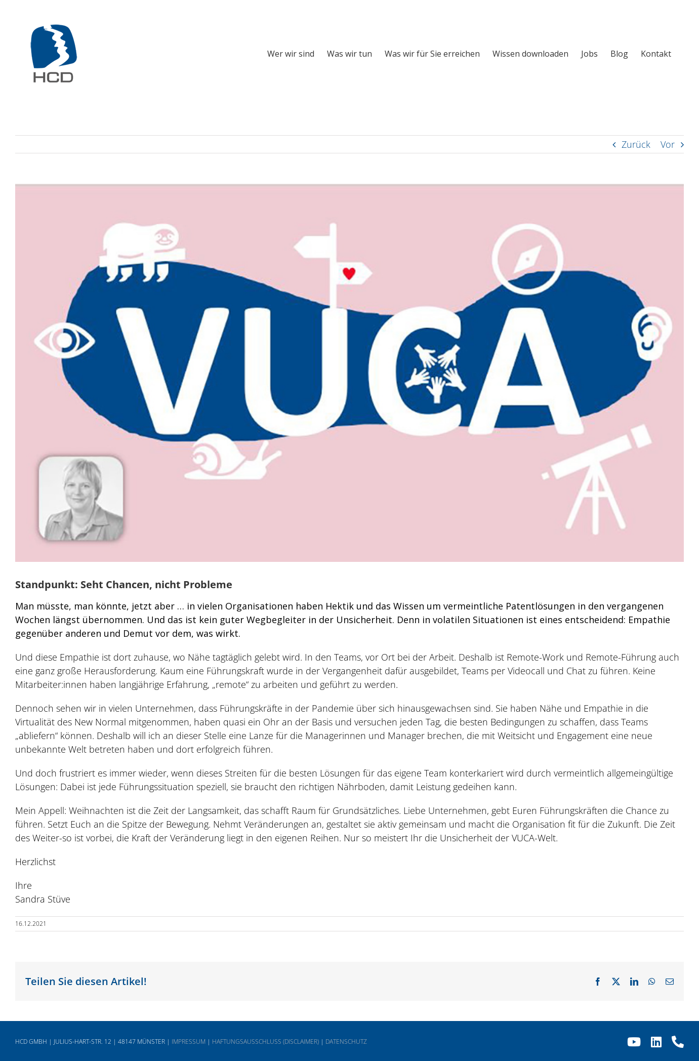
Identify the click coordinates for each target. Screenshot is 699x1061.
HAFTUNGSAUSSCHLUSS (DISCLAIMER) (265, 1041)
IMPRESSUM (188, 1041)
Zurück (636, 144)
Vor (668, 144)
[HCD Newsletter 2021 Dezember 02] (349, 373)
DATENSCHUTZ (346, 1041)
